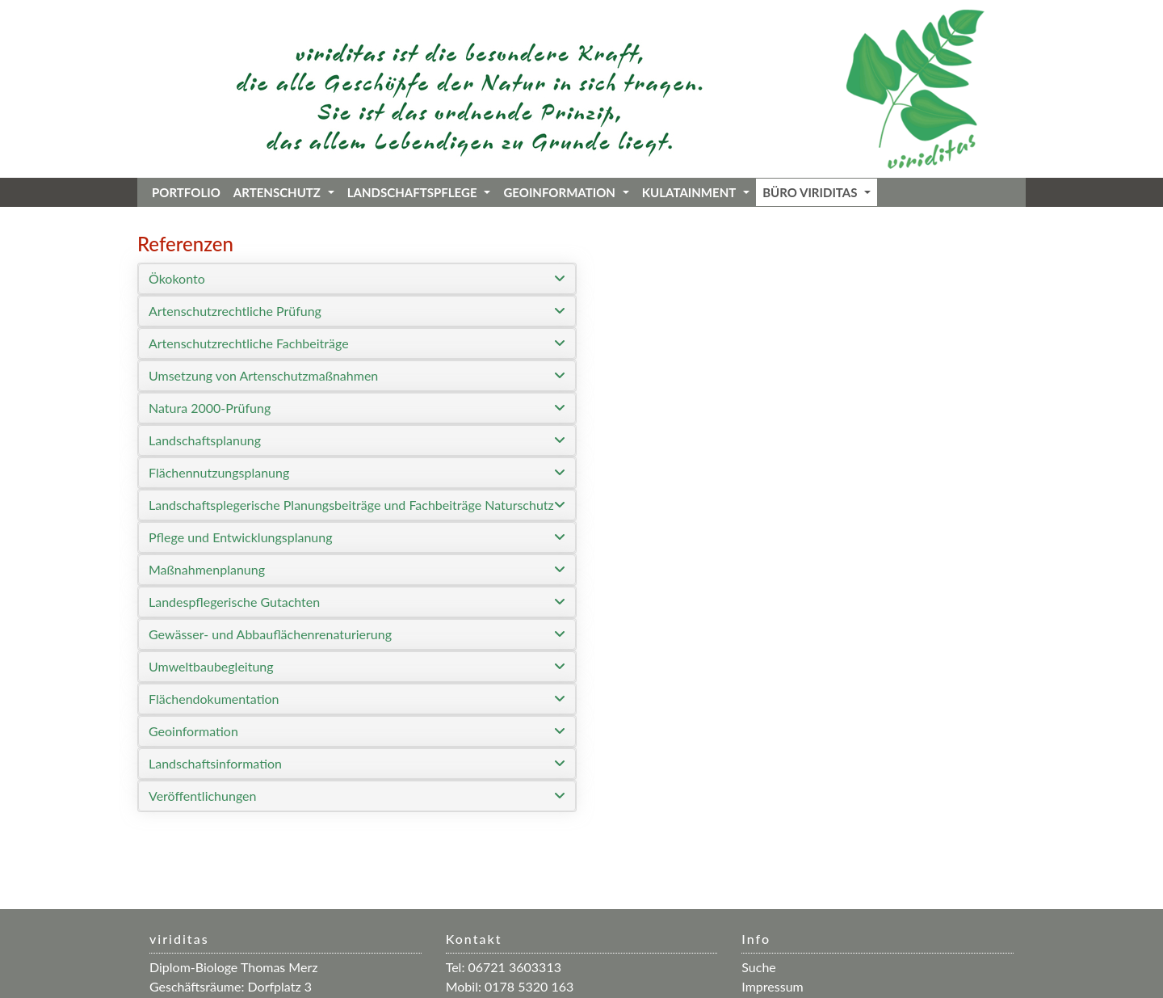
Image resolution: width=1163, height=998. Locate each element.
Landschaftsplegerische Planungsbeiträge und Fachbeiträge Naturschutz (351, 504)
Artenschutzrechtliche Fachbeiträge (249, 343)
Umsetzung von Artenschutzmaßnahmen (263, 375)
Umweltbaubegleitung (211, 666)
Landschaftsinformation (215, 763)
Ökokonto (177, 278)
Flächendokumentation (214, 698)
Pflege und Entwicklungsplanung (241, 537)
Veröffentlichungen (202, 795)
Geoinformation (193, 731)
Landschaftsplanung (205, 440)
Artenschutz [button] (283, 192)
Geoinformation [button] (565, 192)
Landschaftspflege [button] (419, 192)
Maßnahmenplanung (207, 569)
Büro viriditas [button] (816, 192)
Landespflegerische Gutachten (234, 601)
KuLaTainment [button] (695, 192)
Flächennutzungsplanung (219, 472)
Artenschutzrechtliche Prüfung (235, 310)
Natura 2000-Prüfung (210, 407)
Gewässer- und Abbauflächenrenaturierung (270, 634)
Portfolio (186, 192)
